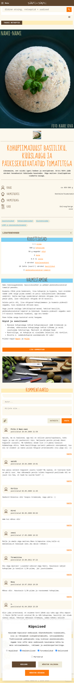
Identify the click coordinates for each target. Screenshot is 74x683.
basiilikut (50, 266)
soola (40, 259)
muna (38, 255)
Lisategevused (37, 233)
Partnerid (37, 657)
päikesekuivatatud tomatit (37, 270)
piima (39, 244)
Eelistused (62, 651)
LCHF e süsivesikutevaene (14, 225)
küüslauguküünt (42, 263)
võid (44, 252)
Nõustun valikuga (50, 664)
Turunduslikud (45, 651)
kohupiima (40, 248)
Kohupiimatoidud (25, 221)
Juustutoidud (8, 221)
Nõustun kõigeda (37, 673)
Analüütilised (27, 651)
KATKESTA (54, 421)
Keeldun (23, 664)
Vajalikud (12, 651)
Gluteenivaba (42, 221)
